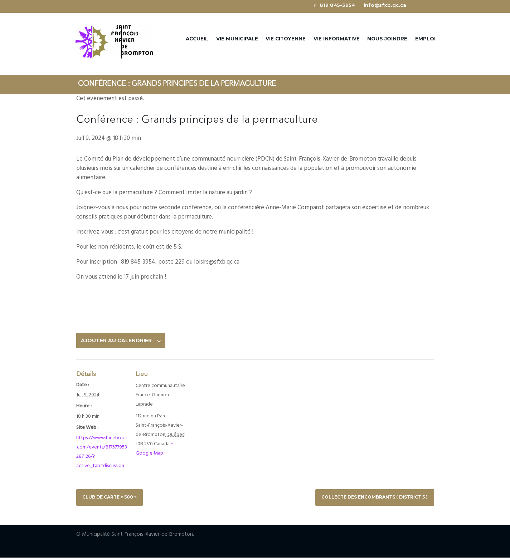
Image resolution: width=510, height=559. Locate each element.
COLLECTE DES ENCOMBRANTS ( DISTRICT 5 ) (368, 498)
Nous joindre (387, 39)
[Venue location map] (208, 389)
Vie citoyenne (286, 39)
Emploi (425, 39)
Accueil (197, 39)
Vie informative (337, 39)
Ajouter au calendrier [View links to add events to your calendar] (116, 341)
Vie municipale (237, 39)
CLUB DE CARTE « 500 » (113, 498)
